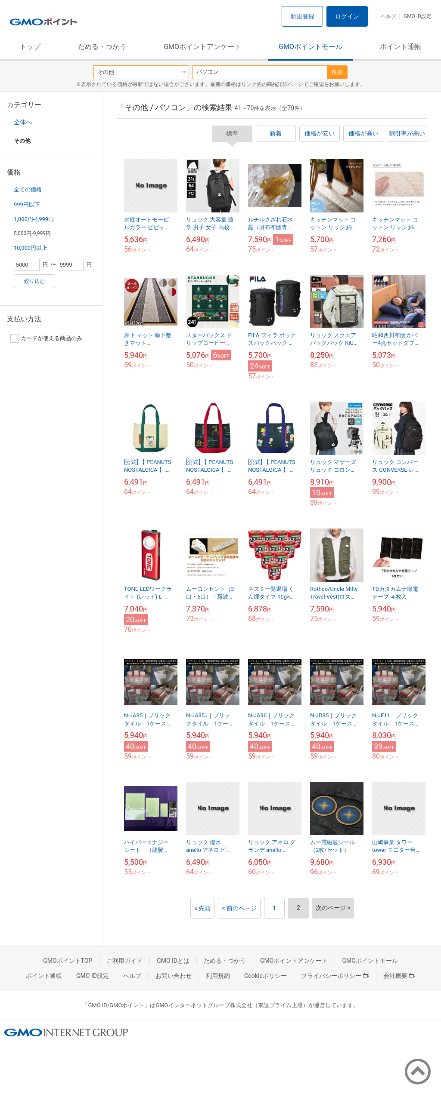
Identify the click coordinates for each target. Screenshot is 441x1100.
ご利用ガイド (124, 960)
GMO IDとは (173, 960)
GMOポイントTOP (67, 960)
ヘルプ (388, 16)
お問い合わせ (173, 975)
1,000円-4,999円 (34, 219)
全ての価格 (28, 189)
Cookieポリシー (265, 975)
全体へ (23, 122)
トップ (30, 47)
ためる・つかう (102, 47)
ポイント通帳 (400, 47)
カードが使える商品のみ (46, 338)
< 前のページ (239, 908)
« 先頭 (202, 908)
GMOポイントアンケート (202, 47)
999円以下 (27, 204)
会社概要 (399, 975)
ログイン (347, 16)
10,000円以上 (30, 248)
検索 (337, 72)
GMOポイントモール (310, 47)
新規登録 (302, 16)
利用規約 (218, 975)
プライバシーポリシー (335, 975)
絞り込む (34, 281)
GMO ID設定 (418, 16)
